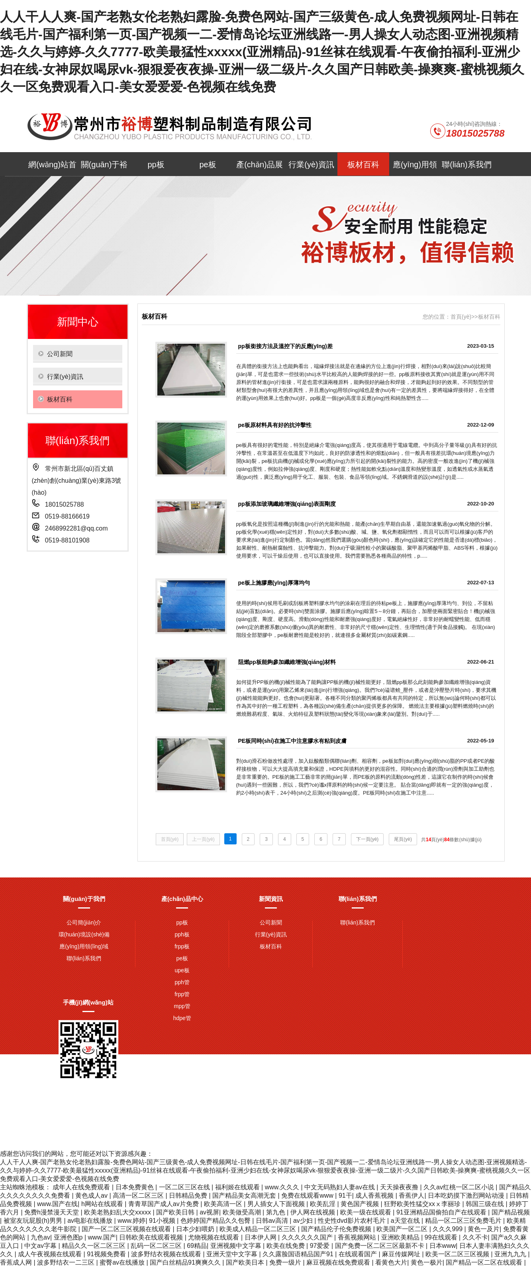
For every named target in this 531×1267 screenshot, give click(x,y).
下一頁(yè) (367, 839)
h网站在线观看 (103, 1203)
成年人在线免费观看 (82, 1187)
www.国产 (102, 1237)
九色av (40, 1237)
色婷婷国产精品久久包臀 (216, 1220)
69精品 (197, 1245)
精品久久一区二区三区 (94, 1245)
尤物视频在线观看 (214, 1237)
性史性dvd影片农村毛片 (352, 1220)
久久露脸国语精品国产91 (299, 1254)
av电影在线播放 (90, 1220)
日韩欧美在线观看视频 (151, 1237)
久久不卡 (475, 1237)
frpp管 (182, 994)
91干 (345, 1195)
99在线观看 (442, 1237)
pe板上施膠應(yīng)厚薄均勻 (274, 583)
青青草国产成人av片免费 (164, 1203)
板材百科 (363, 164)
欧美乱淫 (323, 1203)
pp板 (155, 164)
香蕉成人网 (16, 1262)
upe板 (182, 970)
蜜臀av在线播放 (123, 1262)
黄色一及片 (484, 1229)
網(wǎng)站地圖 (416, 1110)
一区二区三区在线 (185, 1187)
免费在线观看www (308, 1195)
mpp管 (182, 1006)
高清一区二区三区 (139, 1195)
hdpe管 (182, 1018)
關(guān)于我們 (84, 898)
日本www (442, 1245)
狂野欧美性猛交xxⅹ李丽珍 (423, 1203)
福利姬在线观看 (238, 1187)
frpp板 (182, 946)
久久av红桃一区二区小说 (459, 1187)
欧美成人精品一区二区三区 (258, 1229)
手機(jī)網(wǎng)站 (88, 1002)
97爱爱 (320, 1245)
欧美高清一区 (224, 1203)
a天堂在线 (406, 1220)
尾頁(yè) (403, 839)
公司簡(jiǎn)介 (84, 922)
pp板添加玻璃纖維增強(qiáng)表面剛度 (287, 504)
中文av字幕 (41, 1245)
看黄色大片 (391, 1262)
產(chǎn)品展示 (259, 168)
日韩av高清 (273, 1220)
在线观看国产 (358, 1254)
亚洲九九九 (511, 1254)
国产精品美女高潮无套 (245, 1195)
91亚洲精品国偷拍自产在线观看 (442, 1212)
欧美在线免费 (286, 1245)
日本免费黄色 (135, 1187)
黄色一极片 (427, 1262)
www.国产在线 (57, 1203)
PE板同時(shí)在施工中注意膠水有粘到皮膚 (292, 741)
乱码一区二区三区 (157, 1245)
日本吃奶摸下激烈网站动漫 (467, 1195)
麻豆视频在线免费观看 (339, 1262)
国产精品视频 (511, 1212)
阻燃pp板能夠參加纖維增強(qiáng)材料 (287, 662)
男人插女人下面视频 (276, 1203)
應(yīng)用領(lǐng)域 (415, 168)
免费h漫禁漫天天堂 (52, 1212)
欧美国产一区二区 (402, 1229)
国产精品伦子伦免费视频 (337, 1229)
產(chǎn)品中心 (182, 898)
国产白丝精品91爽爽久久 (186, 1262)
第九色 (276, 1212)
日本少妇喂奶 (196, 1229)
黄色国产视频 (360, 1203)
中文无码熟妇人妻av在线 (340, 1187)
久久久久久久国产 (308, 1237)
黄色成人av (92, 1195)
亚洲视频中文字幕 (236, 1245)
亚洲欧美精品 (401, 1237)
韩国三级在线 (486, 1203)
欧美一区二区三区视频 (458, 1254)
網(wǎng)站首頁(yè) (52, 168)
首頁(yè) (461, 316)
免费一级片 (286, 1262)
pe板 (207, 164)
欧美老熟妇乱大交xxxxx (118, 1212)
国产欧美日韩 (176, 1212)
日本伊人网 (261, 1237)
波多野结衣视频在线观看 (167, 1254)
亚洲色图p (69, 1237)
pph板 (182, 934)
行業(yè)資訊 (311, 164)
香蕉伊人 (411, 1195)
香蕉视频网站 (358, 1237)
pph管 (182, 982)
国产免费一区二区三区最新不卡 (380, 1245)
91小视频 (163, 1220)
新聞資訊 (271, 898)
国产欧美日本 (246, 1262)
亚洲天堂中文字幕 (232, 1254)
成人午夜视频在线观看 (50, 1254)
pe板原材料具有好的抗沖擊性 (275, 425)
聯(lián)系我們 (466, 164)
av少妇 (303, 1220)
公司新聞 (271, 922)
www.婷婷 (131, 1220)
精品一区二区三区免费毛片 (464, 1220)
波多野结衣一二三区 (66, 1262)
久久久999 (448, 1229)
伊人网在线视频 (313, 1212)
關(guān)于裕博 (104, 168)
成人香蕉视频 (375, 1195)
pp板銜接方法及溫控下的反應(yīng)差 (285, 346)
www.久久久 (283, 1187)
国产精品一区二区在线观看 (485, 1262)
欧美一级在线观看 (366, 1212)
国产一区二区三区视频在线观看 (127, 1229)
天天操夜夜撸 (400, 1187)
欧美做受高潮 (243, 1212)
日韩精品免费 (189, 1195)
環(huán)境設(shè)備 (84, 934)
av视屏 (209, 1212)
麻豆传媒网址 (402, 1254)
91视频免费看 (107, 1254)
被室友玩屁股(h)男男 (34, 1220)
